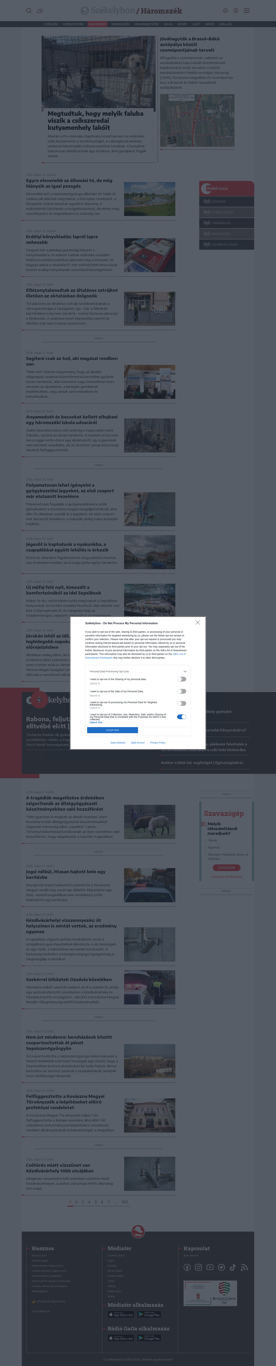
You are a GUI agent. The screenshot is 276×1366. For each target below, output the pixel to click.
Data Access (138, 742)
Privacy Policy (157, 742)
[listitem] (138, 671)
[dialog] (138, 683)
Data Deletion (118, 742)
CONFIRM (112, 730)
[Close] (199, 623)
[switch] (181, 679)
